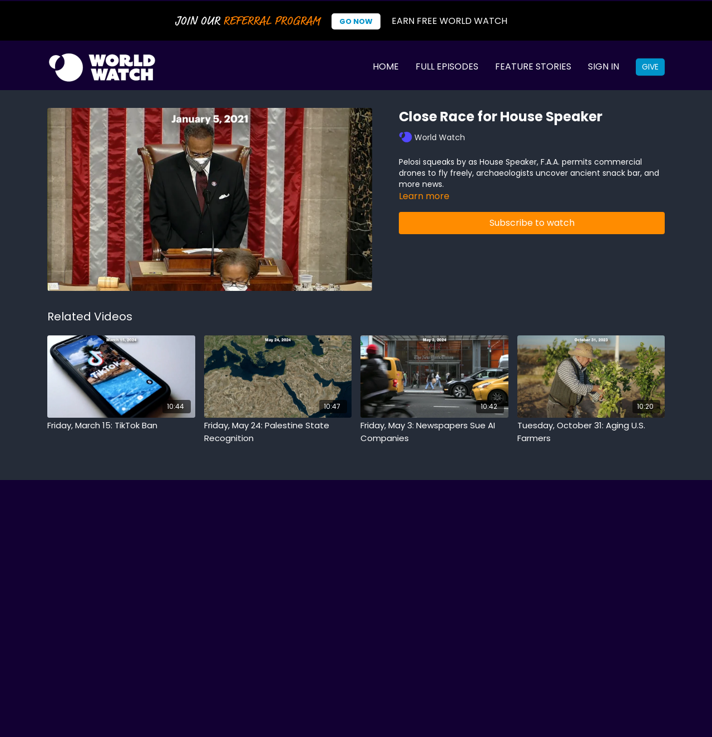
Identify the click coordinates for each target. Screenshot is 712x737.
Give (650, 66)
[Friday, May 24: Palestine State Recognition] (278, 431)
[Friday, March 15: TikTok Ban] (121, 425)
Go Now (356, 21)
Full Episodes (447, 66)
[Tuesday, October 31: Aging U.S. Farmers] (591, 431)
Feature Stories (533, 66)
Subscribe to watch (532, 222)
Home (386, 66)
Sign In (603, 66)
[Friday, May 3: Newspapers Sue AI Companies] (434, 431)
